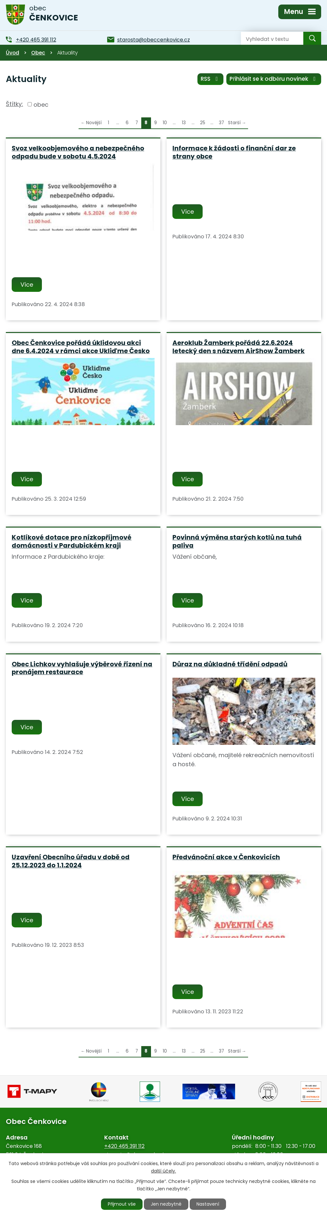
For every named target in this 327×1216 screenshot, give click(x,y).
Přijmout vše (122, 1204)
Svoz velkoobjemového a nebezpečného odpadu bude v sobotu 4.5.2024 (78, 152)
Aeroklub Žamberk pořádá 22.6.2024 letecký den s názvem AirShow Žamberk (238, 346)
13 (184, 123)
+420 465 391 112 (124, 1146)
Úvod (12, 52)
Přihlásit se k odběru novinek (274, 79)
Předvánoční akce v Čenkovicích (226, 857)
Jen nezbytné (166, 1204)
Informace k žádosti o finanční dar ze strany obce (234, 152)
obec (40, 104)
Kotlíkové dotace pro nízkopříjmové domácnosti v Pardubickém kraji (72, 541)
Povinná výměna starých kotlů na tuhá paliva (237, 541)
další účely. (163, 1171)
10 (165, 123)
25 (202, 123)
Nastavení (207, 1204)
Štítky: (14, 104)
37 (221, 123)
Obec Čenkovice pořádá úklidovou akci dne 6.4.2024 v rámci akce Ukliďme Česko (81, 346)
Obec (38, 52)
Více (26, 284)
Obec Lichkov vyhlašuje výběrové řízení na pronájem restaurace (82, 668)
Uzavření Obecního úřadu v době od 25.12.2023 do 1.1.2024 (71, 861)
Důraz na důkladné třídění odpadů (229, 664)
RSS (210, 79)
